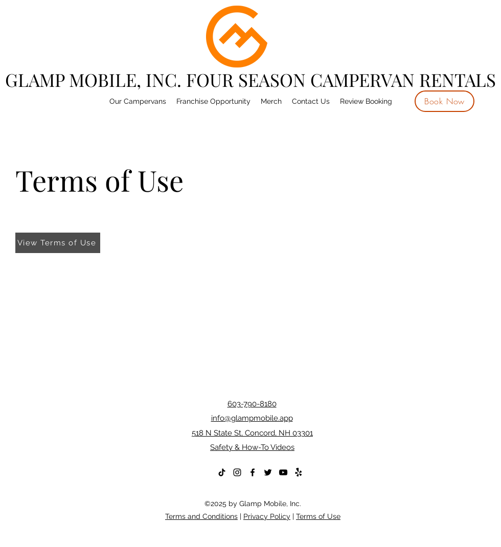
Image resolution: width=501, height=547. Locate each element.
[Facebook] (252, 472)
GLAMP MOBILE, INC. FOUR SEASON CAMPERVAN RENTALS (250, 79)
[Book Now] (444, 101)
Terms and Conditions (201, 516)
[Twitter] (268, 472)
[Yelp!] (298, 472)
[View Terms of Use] (57, 243)
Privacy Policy (266, 516)
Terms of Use (318, 516)
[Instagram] (237, 472)
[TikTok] (222, 472)
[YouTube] (283, 472)
